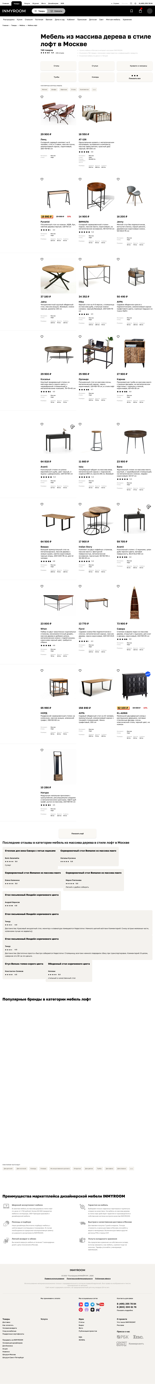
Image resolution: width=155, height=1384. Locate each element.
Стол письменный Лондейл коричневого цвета (31, 894)
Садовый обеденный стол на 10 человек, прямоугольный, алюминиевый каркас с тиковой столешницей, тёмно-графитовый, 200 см (96, 719)
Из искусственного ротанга (60, 1168)
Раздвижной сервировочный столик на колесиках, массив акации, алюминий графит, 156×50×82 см (58, 718)
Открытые (77, 1168)
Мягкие (44, 89)
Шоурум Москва (9, 1354)
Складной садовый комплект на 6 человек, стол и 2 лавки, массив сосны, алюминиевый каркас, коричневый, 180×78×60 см (58, 145)
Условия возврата (9, 1328)
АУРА (120, 301)
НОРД (44, 713)
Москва (125, 3)
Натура (45, 792)
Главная (5, 3)
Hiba (81, 301)
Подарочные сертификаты (13, 1334)
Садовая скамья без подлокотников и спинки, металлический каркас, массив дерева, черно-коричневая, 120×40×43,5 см (96, 635)
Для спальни (121, 1168)
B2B (62, 3)
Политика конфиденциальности (80, 1279)
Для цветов (89, 1168)
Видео (81, 1325)
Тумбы (56, 77)
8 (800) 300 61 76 (126, 1307)
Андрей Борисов (12, 902)
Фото (43, 3)
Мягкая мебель (113, 19)
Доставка (6, 1322)
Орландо (84, 379)
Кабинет (71, 19)
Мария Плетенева (73, 880)
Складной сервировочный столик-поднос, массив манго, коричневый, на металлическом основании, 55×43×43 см (96, 227)
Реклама (120, 1325)
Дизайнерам (53, 3)
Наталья (51, 971)
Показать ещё (78, 833)
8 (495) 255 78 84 (145, 3)
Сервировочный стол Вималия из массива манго (88, 850)
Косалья (45, 379)
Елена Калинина (12, 880)
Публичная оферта (102, 1279)
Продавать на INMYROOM (12, 1340)
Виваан (45, 546)
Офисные (64, 89)
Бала (119, 466)
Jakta (43, 301)
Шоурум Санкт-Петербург (13, 1357)
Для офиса (109, 1168)
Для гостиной (21, 1168)
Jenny (120, 221)
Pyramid (45, 221)
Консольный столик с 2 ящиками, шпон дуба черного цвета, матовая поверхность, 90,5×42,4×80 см (134, 552)
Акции (5, 1349)
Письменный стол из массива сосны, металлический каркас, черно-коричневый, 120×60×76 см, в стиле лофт (96, 384)
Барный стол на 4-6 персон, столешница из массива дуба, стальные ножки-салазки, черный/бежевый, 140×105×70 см (96, 308)
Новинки (6, 1352)
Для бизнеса (7, 1346)
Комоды (95, 77)
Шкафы (53, 89)
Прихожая (82, 19)
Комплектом (84, 89)
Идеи (81, 1319)
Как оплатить (7, 1325)
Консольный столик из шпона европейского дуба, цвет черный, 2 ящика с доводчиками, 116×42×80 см (57, 472)
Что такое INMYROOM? (126, 1322)
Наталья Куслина (68, 858)
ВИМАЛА (84, 221)
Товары (17, 4)
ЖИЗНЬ (82, 1340)
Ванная (49, 19)
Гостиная (39, 19)
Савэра (121, 628)
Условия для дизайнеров (12, 1343)
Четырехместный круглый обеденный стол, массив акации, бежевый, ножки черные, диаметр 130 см (57, 307)
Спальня (29, 19)
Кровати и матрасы (138, 66)
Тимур (7, 921)
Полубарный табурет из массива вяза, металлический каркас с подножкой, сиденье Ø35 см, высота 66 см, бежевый (96, 472)
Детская (93, 19)
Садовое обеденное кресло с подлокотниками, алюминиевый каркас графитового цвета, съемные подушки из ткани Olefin (134, 308)
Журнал (35, 3)
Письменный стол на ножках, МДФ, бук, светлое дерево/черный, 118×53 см (58, 226)
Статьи (81, 1322)
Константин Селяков (14, 971)
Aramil (44, 466)
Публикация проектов (88, 1331)
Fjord (81, 628)
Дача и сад (59, 19)
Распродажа (8, 19)
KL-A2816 (122, 713)
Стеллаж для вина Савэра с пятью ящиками (30, 850)
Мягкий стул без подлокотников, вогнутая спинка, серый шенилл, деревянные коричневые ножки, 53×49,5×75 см (131, 228)
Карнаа (121, 379)
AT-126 (82, 139)
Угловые (43, 1168)
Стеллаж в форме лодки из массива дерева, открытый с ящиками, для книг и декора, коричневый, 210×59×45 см (134, 634)
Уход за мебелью (9, 1331)
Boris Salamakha (12, 858)
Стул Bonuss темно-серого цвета (24, 963)
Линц (43, 139)
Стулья (95, 66)
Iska (81, 466)
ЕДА (80, 1337)
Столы (56, 66)
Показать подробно (125, 1310)
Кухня (19, 19)
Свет (101, 19)
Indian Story (85, 546)
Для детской (8, 1168)
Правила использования (54, 1279)
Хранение (127, 19)
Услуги (27, 3)
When (44, 628)
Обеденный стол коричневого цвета (69, 963)
